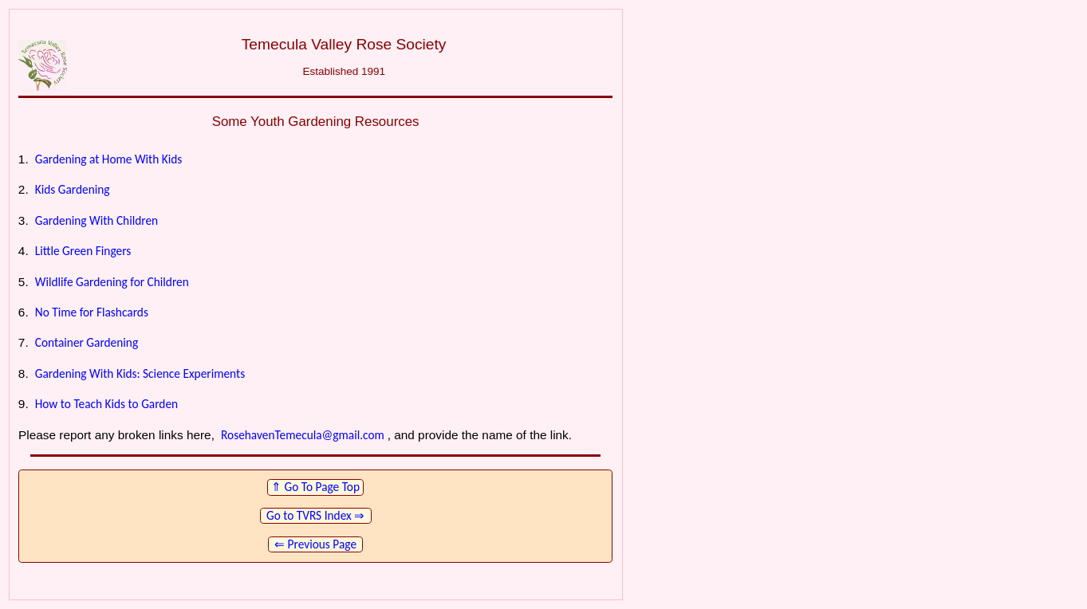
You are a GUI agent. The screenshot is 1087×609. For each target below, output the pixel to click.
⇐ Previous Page (316, 544)
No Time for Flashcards (91, 312)
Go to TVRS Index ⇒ (315, 515)
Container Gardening (86, 342)
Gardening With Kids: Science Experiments (140, 373)
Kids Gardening (72, 189)
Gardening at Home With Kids (109, 159)
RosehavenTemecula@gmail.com (302, 434)
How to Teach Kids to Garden (106, 403)
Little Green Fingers (83, 250)
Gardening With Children (96, 220)
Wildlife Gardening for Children (112, 281)
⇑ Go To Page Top (315, 486)
